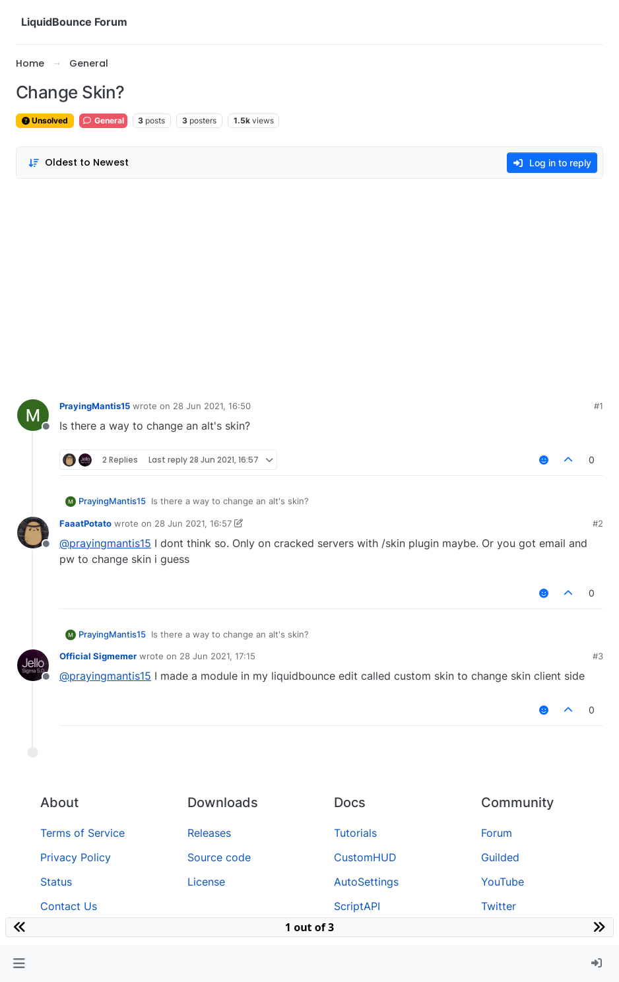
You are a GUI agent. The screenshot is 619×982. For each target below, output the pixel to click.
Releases (209, 832)
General (103, 120)
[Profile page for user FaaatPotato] (33, 532)
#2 (598, 523)
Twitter (498, 906)
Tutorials (355, 832)
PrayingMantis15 (94, 406)
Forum (496, 832)
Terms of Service (82, 832)
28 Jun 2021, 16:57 (193, 523)
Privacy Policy (75, 857)
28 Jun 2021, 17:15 (217, 656)
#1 (598, 406)
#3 (598, 656)
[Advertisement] (309, 285)
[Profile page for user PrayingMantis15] (33, 415)
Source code (219, 857)
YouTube (502, 881)
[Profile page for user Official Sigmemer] (33, 665)
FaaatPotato (85, 523)
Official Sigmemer (98, 656)
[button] (18, 963)
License (206, 881)
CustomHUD (365, 857)
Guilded (500, 857)
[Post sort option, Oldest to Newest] (78, 162)
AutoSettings (366, 881)
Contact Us (68, 906)
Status (56, 881)
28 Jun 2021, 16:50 (212, 406)
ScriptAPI (357, 906)
